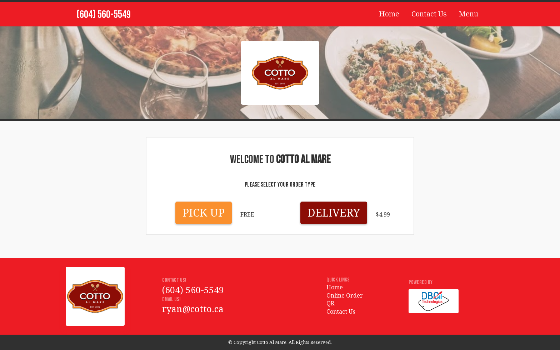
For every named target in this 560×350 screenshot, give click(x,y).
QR (330, 303)
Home (389, 14)
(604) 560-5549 (103, 14)
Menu (468, 14)
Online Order (344, 295)
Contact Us (429, 14)
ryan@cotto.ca (193, 309)
